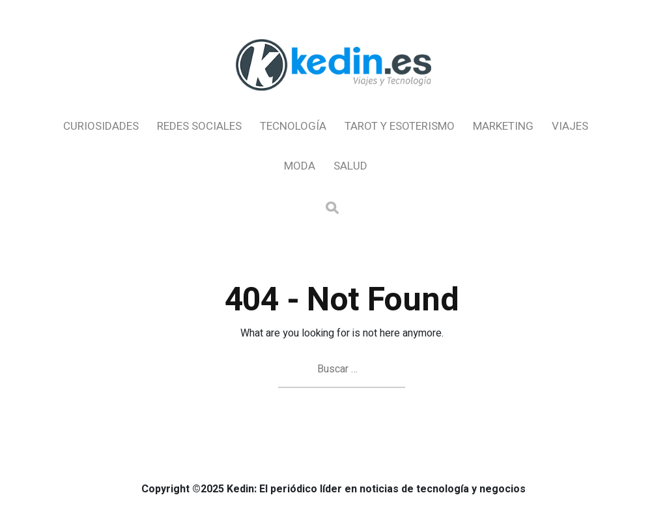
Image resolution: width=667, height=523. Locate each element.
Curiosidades (101, 126)
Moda (299, 166)
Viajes (570, 126)
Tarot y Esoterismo (400, 126)
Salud (350, 166)
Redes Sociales (199, 126)
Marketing (503, 126)
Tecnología (293, 126)
